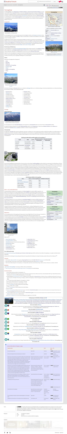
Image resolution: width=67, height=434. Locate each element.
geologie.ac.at (38, 261)
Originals (21, 289)
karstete (27, 13)
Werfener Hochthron (9, 98)
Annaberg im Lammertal (37, 35)
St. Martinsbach (18, 42)
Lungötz (30, 40)
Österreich (52, 34)
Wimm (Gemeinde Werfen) (8, 197)
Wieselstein (25, 91)
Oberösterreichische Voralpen (38, 301)
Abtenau (7, 67)
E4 (11, 253)
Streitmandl (8, 101)
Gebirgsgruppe (16, 11)
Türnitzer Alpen (35, 303)
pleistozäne (27, 172)
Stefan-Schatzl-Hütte (30, 244)
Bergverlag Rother (25, 259)
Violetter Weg (28, 253)
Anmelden (61, 5)
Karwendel (47, 300)
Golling (7, 70)
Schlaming (34, 196)
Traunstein (27, 192)
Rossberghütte (29, 243)
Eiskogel (7, 105)
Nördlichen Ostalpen (41, 48)
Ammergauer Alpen (22, 299)
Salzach (26, 35)
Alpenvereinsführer (14, 259)
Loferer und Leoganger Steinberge (21, 301)
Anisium (15, 127)
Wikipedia (34, 406)
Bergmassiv (20, 124)
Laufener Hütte (29, 239)
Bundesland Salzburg (37, 11)
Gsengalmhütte (8, 247)
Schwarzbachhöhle (27, 316)
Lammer (24, 39)
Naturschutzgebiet (27, 191)
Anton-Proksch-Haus (9, 239)
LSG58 (37, 199)
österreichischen (30, 11)
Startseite (5, 2)
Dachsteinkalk (41, 13)
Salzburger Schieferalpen (56, 301)
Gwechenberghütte (9, 248)
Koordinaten (48, 38)
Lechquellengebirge (52, 300)
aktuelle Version (55, 7)
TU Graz (61, 1)
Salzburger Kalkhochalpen (35, 51)
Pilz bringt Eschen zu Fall (47, 428)
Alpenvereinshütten (40, 15)
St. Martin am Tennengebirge (9, 42)
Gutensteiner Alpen (29, 300)
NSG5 (36, 191)
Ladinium (18, 127)
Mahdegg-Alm (29, 242)
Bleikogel (28, 88)
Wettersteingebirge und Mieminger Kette (44, 303)
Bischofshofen (29, 43)
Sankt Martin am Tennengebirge (11, 65)
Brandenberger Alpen (44, 299)
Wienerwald (54, 303)
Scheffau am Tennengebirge (10, 69)
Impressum (61, 432)
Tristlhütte (8, 292)
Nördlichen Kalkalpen (23, 11)
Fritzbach (35, 42)
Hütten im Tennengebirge (11, 289)
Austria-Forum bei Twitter (7, 432)
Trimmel (55, 35)
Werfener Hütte (29, 247)
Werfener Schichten (46, 126)
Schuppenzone (34, 126)
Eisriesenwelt (24, 15)
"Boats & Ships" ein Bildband (34, 428)
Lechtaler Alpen (58, 300)
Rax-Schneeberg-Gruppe (47, 301)
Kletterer (44, 216)
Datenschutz (57, 432)
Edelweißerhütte (8, 243)
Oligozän (47, 169)
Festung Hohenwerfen (54, 52)
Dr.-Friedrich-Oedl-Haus (10, 240)
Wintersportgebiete (18, 16)
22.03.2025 (46, 406)
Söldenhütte (8, 242)
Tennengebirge (11, 284)
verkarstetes (17, 124)
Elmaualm (7, 244)
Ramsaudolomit (48, 124)
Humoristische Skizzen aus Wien (11, 428)
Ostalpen (41, 297)
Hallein (21, 44)
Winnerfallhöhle (27, 145)
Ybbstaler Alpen (58, 303)
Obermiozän (37, 171)
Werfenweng (8, 63)
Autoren (49, 406)
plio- (23, 172)
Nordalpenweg (18, 253)
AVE (51, 35)
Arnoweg (15, 256)
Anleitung (12, 291)
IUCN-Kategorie (51, 193)
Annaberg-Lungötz (9, 66)
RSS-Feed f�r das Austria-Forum (10, 432)
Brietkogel (7, 106)
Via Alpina (23, 253)
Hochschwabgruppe (36, 300)
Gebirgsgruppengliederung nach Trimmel (19, 49)
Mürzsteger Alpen (30, 301)
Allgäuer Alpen (16, 299)
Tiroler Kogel (8, 103)
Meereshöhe (49, 202)
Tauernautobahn (26, 201)
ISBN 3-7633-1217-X (36, 259)
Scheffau (29, 195)
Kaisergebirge (42, 300)
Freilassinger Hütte (9, 246)
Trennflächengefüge (36, 163)
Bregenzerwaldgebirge (51, 299)
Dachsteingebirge (17, 300)
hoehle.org (14, 274)
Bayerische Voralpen (28, 299)
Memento (25, 276)
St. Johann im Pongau (27, 44)
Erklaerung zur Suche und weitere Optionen (45, 1)
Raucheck (52, 30)
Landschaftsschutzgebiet (27, 199)
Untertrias (54, 126)
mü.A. (57, 30)
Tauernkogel (26, 97)
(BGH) (39, 316)
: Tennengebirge (10, 266)
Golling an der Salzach (40, 312)
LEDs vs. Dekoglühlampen (24, 428)
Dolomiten (12, 127)
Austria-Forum (11, 1)
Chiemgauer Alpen (59, 299)
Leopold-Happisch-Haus (31, 240)
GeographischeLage (50, 201)
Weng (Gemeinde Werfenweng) (21, 196)
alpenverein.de (42, 259)
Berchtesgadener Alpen (36, 299)
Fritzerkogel (8, 99)
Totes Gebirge (30, 303)
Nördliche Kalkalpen (54, 33)
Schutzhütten (21, 216)
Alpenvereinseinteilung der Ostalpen (20, 48)
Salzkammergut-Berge (18, 303)
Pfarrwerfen (7, 62)
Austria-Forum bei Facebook (4, 432)
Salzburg (59, 33)
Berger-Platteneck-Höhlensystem (23, 181)
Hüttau (18, 36)
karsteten (11, 131)
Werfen (61, 51)
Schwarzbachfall (35, 316)
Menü (55, 1)
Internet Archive (37, 276)
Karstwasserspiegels (11, 169)
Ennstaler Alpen (23, 300)
